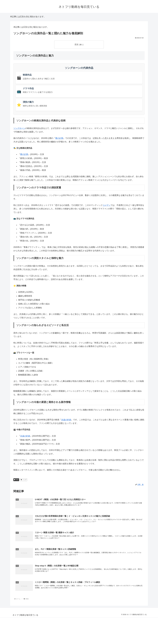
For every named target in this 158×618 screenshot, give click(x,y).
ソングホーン (19, 128)
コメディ (107, 205)
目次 (77, 44)
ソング (23, 479)
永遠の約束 (66, 420)
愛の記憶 (59, 138)
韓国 (16, 479)
